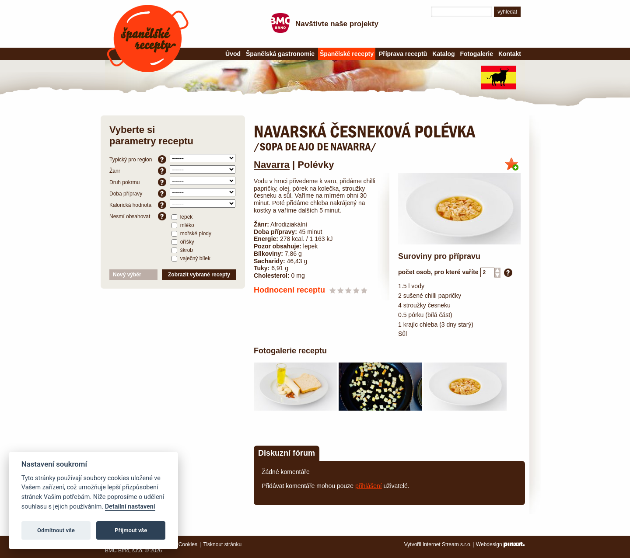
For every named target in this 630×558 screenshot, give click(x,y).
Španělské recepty (148, 38)
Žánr (137, 171)
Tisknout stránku (222, 544)
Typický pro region (137, 159)
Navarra (272, 164)
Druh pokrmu (137, 182)
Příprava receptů (403, 53)
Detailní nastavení (130, 506)
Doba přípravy (137, 193)
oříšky (183, 241)
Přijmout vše (131, 530)
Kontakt (509, 53)
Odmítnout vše (56, 530)
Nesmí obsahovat (137, 216)
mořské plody (191, 233)
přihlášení (368, 485)
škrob (182, 250)
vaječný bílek (191, 258)
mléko (183, 225)
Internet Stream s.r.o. (447, 544)
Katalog (443, 53)
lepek (182, 216)
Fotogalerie (476, 53)
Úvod (233, 53)
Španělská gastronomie (280, 53)
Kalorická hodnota (137, 205)
